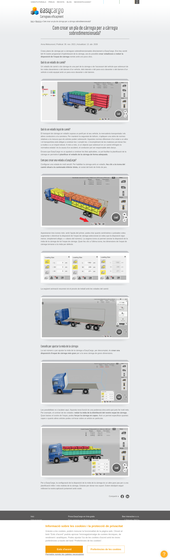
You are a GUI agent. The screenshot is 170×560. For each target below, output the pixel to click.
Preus (52, 2)
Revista (60, 2)
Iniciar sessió (111, 2)
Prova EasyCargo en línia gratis (81, 517)
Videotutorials (38, 2)
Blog (69, 2)
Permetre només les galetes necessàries (64, 554)
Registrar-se (127, 2)
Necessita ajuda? (82, 2)
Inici (32, 21)
